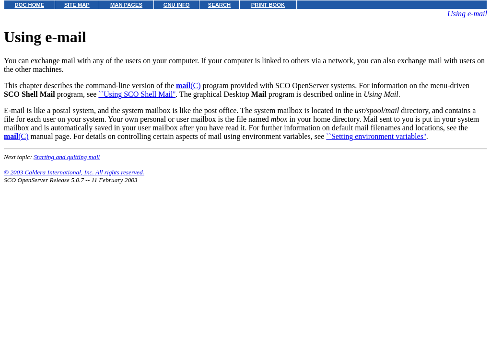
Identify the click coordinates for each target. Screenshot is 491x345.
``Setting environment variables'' (376, 136)
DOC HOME (30, 5)
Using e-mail (467, 14)
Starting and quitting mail (67, 157)
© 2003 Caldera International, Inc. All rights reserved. (74, 172)
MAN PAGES (126, 5)
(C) (188, 85)
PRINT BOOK (268, 5)
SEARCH (219, 5)
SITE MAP (77, 5)
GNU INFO (177, 5)
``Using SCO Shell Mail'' (136, 94)
